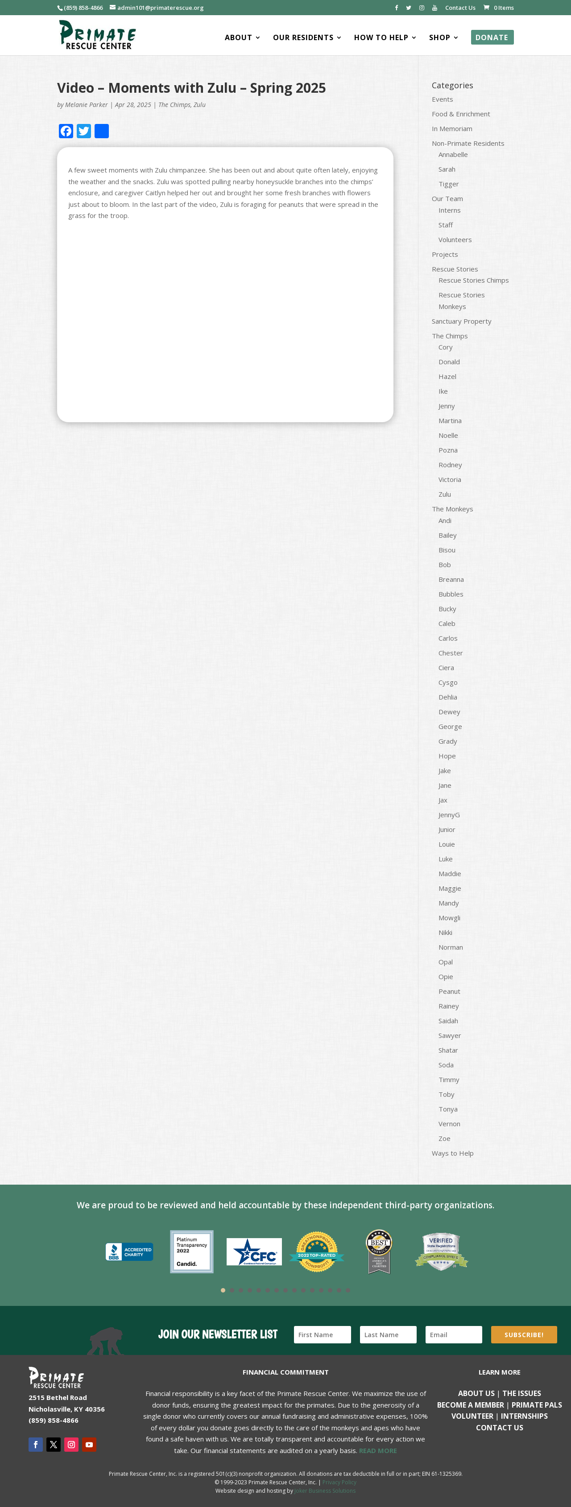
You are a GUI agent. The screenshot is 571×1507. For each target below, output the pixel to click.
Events (442, 99)
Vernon (449, 1123)
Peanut (449, 991)
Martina (450, 420)
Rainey (449, 1005)
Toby (447, 1094)
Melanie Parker (86, 104)
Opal (446, 961)
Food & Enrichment (461, 113)
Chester (451, 652)
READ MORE (378, 1450)
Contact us (499, 1428)
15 (348, 1290)
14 (339, 1290)
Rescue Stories (455, 268)
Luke (446, 858)
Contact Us (460, 8)
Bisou (447, 549)
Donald (449, 361)
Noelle (448, 435)
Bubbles (451, 593)
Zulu (200, 104)
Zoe (445, 1138)
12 (321, 1290)
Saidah (448, 1020)
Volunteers (455, 239)
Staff (446, 224)
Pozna (448, 449)
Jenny (447, 405)
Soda (446, 1064)
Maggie (450, 888)
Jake (445, 770)
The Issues (521, 1393)
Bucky (447, 608)
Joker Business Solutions (325, 1491)
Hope (447, 755)
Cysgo (448, 682)
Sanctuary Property (462, 321)
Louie (447, 844)
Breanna (451, 579)
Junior (447, 829)
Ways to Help (453, 1153)
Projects (445, 254)
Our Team (447, 198)
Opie (446, 976)
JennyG (449, 814)
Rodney (450, 464)
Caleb (447, 623)
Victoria (450, 479)
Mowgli (449, 917)
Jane (445, 785)
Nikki (445, 932)
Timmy (449, 1079)
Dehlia (448, 696)
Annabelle (453, 154)
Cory (446, 346)
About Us (476, 1393)
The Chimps (174, 104)
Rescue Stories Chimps (474, 280)
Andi (445, 520)
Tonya (448, 1108)
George (450, 726)
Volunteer (472, 1416)
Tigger (449, 183)
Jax (443, 799)
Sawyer (450, 1035)
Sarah (447, 169)
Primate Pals (537, 1405)
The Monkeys (452, 508)
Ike (443, 391)
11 (312, 1290)
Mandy (449, 902)
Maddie (450, 873)
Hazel (447, 376)
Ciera (446, 667)
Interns (450, 210)
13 (330, 1290)
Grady (448, 741)
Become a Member (470, 1405)
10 (303, 1290)
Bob (445, 564)
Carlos (448, 638)
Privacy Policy (339, 1482)
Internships (524, 1416)
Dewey (449, 711)
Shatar (448, 1050)
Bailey (448, 535)
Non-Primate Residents (468, 143)
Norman (451, 947)
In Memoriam (452, 128)
